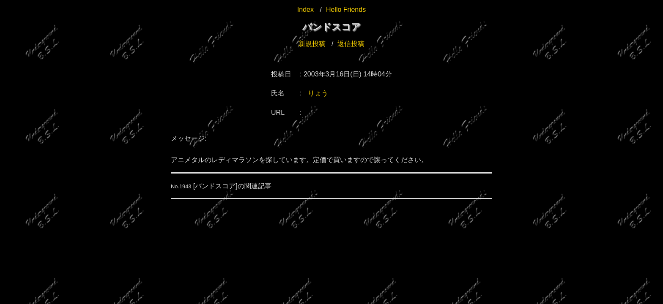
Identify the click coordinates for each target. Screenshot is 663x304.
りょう (318, 93)
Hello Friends (346, 9)
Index (305, 9)
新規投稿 (312, 43)
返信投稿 (350, 43)
